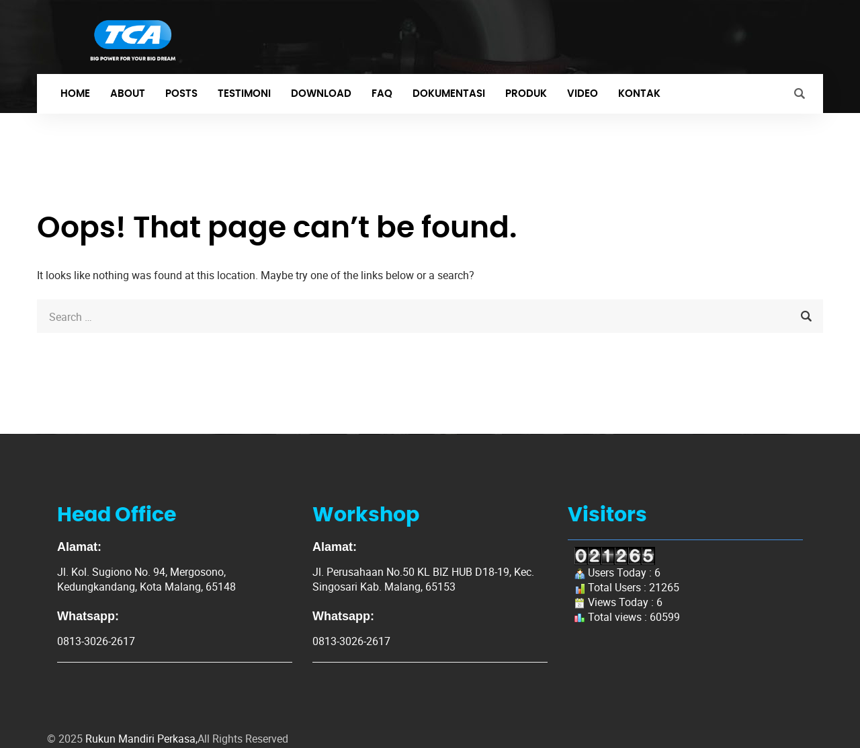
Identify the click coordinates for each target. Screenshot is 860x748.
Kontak (639, 94)
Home (75, 94)
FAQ (382, 94)
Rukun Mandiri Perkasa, (141, 738)
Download (321, 94)
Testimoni (244, 94)
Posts (181, 94)
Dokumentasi (449, 94)
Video (582, 94)
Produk (526, 94)
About (127, 94)
